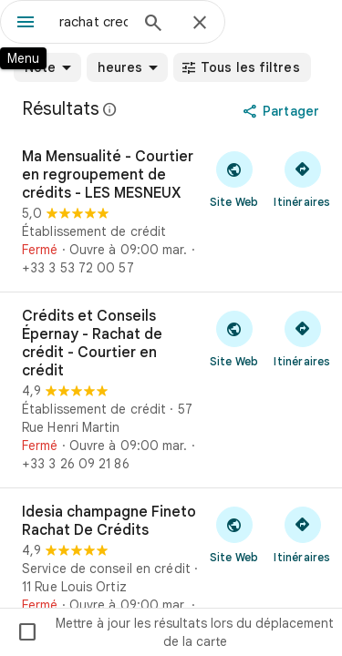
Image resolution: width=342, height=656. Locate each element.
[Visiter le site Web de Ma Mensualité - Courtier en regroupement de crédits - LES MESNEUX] (234, 179)
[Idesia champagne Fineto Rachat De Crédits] (171, 567)
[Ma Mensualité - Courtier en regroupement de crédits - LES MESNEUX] (171, 212)
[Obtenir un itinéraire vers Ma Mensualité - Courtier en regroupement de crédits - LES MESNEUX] (302, 179)
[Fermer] (199, 23)
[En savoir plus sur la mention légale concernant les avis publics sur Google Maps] (110, 109)
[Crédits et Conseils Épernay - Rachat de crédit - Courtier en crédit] (171, 389)
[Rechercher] (153, 24)
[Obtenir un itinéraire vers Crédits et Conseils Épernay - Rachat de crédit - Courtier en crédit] (302, 338)
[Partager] (282, 111)
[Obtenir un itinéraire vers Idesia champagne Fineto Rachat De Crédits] (302, 534)
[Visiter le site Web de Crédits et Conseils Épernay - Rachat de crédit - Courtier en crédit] (234, 338)
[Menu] (25, 23)
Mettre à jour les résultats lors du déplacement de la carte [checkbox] (175, 632)
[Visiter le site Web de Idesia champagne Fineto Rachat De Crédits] (234, 534)
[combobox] (93, 22)
